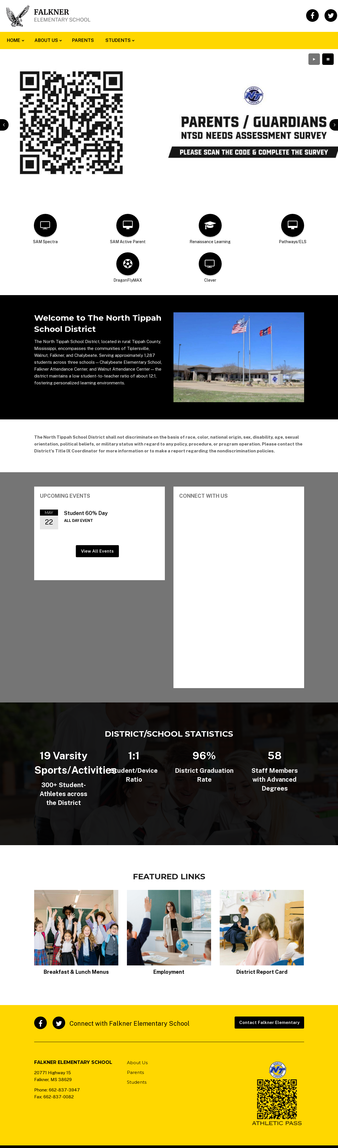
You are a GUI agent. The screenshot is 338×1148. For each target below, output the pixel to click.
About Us (137, 1062)
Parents (135, 1072)
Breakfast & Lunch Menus (76, 972)
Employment (168, 972)
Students (136, 1082)
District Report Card (261, 972)
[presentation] (4, 125)
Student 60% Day (86, 513)
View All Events (97, 551)
